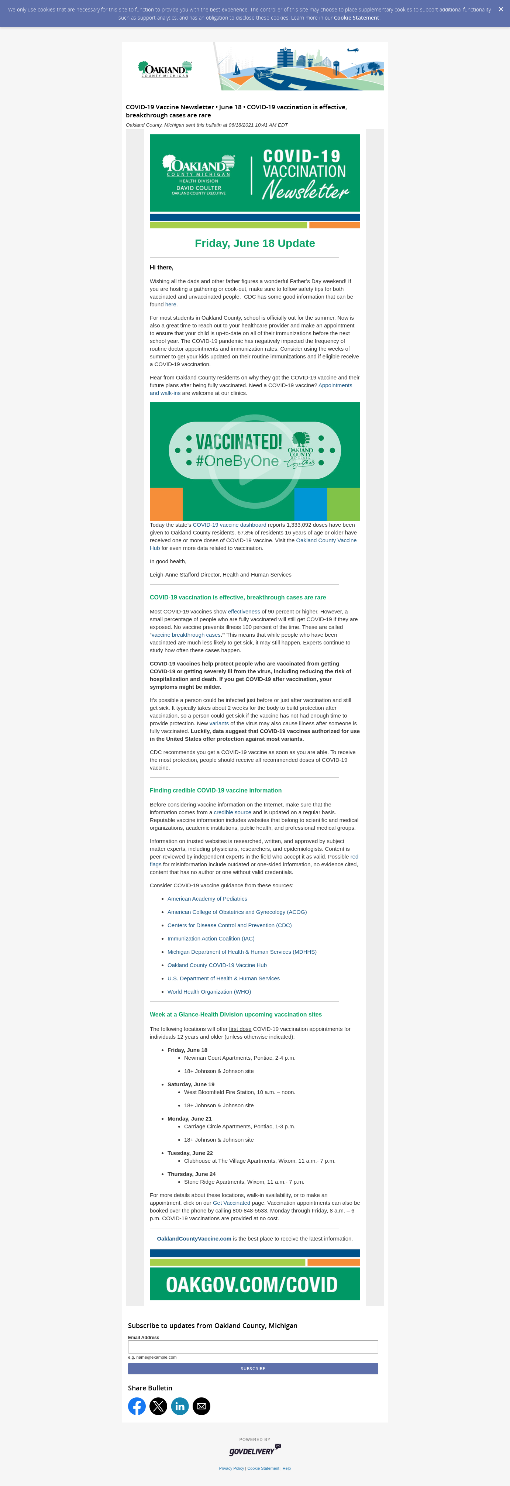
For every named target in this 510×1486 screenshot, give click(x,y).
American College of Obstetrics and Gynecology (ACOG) (237, 912)
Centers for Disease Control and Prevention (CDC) (230, 925)
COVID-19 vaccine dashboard (229, 525)
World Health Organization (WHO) (209, 991)
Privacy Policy (231, 1468)
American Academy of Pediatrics (207, 898)
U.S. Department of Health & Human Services (224, 978)
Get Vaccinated (232, 1203)
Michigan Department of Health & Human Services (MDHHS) (242, 952)
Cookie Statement (356, 17)
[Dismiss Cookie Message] (501, 7)
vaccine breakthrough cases (186, 635)
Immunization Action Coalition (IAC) (211, 938)
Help (287, 1468)
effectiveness (244, 611)
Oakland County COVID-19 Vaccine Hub (217, 965)
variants (219, 723)
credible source (232, 812)
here (170, 304)
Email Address (143, 1337)
